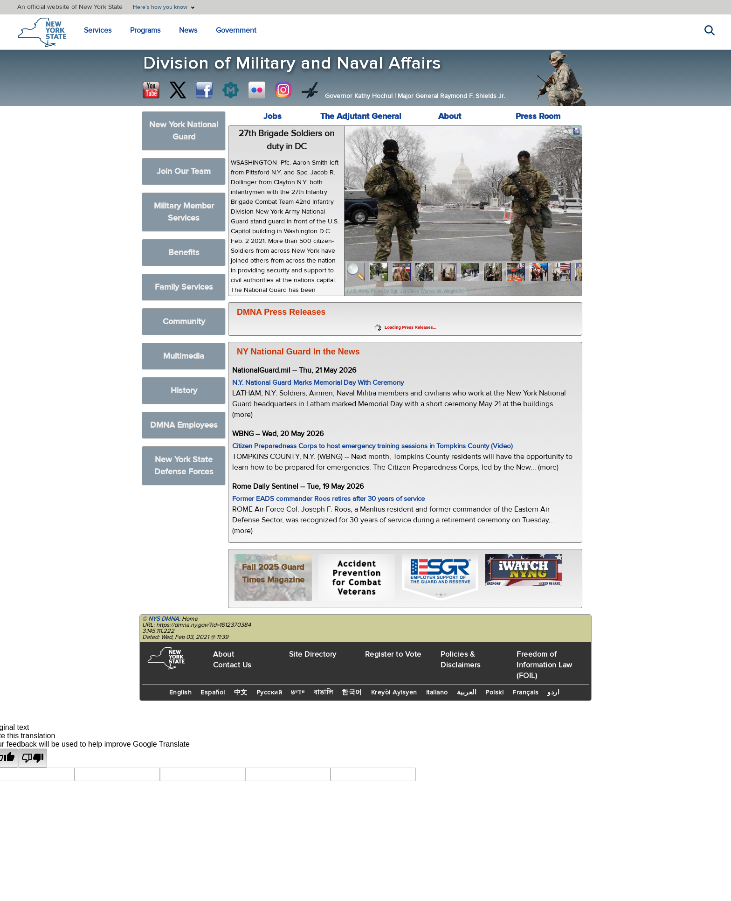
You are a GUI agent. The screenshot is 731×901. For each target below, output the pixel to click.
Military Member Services (184, 212)
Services (97, 30)
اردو (553, 692)
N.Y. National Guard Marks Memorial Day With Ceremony (318, 382)
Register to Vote (393, 654)
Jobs (272, 116)
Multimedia (183, 356)
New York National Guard (183, 130)
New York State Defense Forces (184, 465)
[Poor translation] (32, 758)
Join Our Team (184, 171)
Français (525, 692)
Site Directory (313, 654)
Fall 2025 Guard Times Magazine (273, 573)
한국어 (352, 692)
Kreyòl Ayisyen (394, 692)
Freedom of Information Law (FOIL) (544, 665)
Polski (494, 692)
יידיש (298, 692)
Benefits (184, 252)
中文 (241, 692)
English (180, 692)
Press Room (538, 116)
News (188, 30)
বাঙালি (323, 692)
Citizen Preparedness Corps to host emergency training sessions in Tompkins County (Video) (372, 446)
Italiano (437, 692)
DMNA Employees (184, 425)
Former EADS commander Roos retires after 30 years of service (328, 498)
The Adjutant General (360, 116)
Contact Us (232, 665)
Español (212, 692)
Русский (269, 692)
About (449, 116)
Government (236, 30)
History (184, 390)
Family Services (184, 287)
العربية (467, 692)
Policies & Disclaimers (461, 660)
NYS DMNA (163, 619)
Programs (145, 30)
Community (184, 321)
